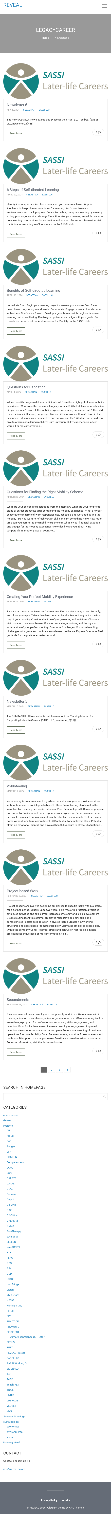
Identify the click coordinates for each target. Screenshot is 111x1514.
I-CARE (10, 1279)
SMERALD (13, 1368)
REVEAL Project (16, 1352)
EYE (9, 1252)
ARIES (10, 1135)
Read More (16, 133)
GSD (9, 1273)
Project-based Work (22, 891)
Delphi (10, 1199)
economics (13, 1426)
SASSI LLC (44, 109)
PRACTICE (13, 1321)
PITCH (10, 1310)
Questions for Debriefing (26, 387)
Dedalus (11, 1194)
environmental (15, 1431)
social (10, 1437)
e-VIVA (10, 1226)
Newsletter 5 (17, 701)
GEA (9, 1268)
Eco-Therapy (14, 1231)
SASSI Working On (17, 1363)
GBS (9, 1263)
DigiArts (11, 1204)
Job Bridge (13, 1284)
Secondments (18, 999)
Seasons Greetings (14, 1416)
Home (45, 37)
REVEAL (12, 5)
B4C (9, 1141)
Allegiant (52, 1507)
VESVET (11, 1405)
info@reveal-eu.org (14, 1469)
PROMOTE (13, 1326)
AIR (9, 1130)
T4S (9, 1374)
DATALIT (12, 1183)
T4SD (10, 1379)
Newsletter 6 (17, 105)
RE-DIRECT (13, 1332)
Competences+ (15, 1162)
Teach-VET (13, 1384)
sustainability (11, 1421)
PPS (9, 1316)
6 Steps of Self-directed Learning (33, 189)
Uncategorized (11, 1442)
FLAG (10, 1257)
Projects (8, 1125)
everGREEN (13, 1247)
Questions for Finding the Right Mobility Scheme (45, 492)
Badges (11, 1146)
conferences (10, 1115)
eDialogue (12, 1236)
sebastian (29, 109)
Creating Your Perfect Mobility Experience (40, 596)
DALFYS (11, 1178)
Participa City (14, 1305)
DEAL (10, 1188)
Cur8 (9, 1172)
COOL (10, 1167)
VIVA (9, 1411)
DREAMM (12, 1220)
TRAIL (10, 1389)
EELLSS (11, 1241)
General (7, 1120)
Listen (10, 1289)
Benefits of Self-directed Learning (33, 290)
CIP (9, 1151)
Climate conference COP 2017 (27, 1336)
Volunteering (17, 786)
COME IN (12, 1157)
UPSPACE (12, 1400)
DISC (9, 1210)
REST (10, 1347)
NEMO (10, 1300)
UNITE (10, 1395)
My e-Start (12, 1295)
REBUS (11, 1342)
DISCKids (12, 1215)
